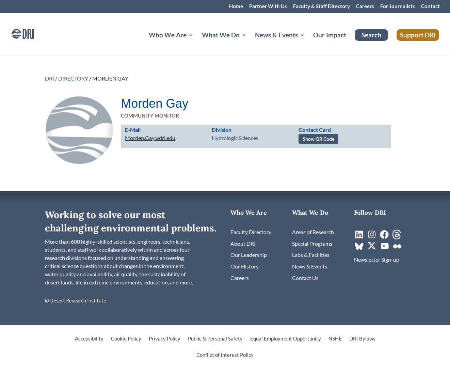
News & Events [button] (276, 36)
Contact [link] (430, 6)
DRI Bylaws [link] (362, 339)
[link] (32, 33)
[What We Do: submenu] (249, 43)
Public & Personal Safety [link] (215, 339)
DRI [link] (49, 78)
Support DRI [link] (418, 35)
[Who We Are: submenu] (196, 43)
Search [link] (371, 35)
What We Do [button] (221, 36)
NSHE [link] (335, 339)
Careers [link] (365, 6)
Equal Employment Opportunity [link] (285, 339)
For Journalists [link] (397, 6)
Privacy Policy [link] (164, 339)
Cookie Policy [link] (126, 339)
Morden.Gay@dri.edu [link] (150, 138)
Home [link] (236, 6)
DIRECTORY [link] (73, 78)
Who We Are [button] (168, 36)
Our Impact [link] (329, 36)
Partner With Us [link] (268, 6)
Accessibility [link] (89, 339)
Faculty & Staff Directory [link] (321, 6)
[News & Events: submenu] (307, 43)
